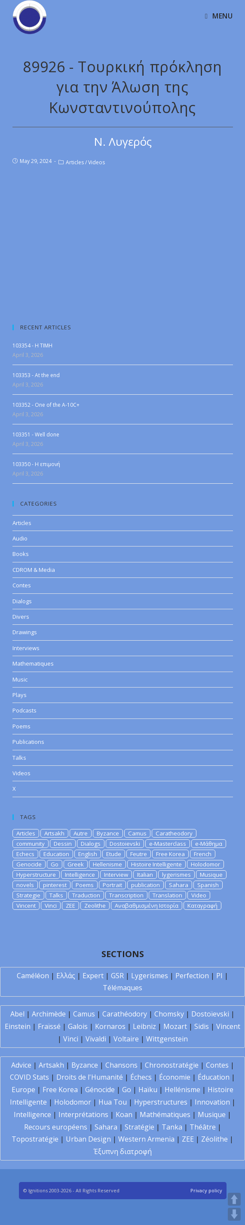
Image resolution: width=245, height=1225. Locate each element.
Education (56, 854)
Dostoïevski (210, 1014)
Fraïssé (49, 1026)
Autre (81, 833)
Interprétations (83, 1114)
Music (20, 679)
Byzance (108, 833)
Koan (124, 1114)
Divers (20, 616)
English (87, 854)
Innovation (212, 1102)
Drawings (24, 632)
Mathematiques (33, 663)
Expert (93, 975)
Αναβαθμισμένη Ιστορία (146, 905)
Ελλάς (65, 975)
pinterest (55, 885)
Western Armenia (146, 1139)
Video (198, 895)
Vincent (26, 905)
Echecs (25, 854)
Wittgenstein (167, 1039)
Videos (96, 162)
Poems (21, 726)
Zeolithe (95, 905)
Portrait (112, 885)
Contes (21, 585)
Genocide (29, 864)
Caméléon (33, 975)
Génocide (100, 1089)
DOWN (234, 1214)
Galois (78, 1026)
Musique (211, 874)
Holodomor (205, 864)
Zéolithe (214, 1139)
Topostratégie (35, 1139)
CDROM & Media (33, 570)
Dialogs (22, 601)
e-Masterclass (167, 843)
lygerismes (176, 874)
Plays (19, 695)
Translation (167, 895)
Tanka (172, 1127)
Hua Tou (112, 1102)
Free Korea (170, 854)
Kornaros (110, 1026)
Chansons (121, 1065)
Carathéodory (124, 1014)
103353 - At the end (36, 375)
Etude (113, 854)
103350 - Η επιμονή (36, 464)
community (30, 843)
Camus (137, 833)
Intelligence (80, 874)
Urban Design (88, 1139)
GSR (117, 975)
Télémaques (122, 987)
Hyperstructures (160, 1102)
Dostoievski (125, 843)
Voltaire (126, 1039)
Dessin (63, 843)
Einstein (18, 1026)
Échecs (141, 1077)
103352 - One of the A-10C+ (46, 404)
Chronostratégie (172, 1065)
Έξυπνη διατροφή (123, 1151)
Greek (75, 864)
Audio (20, 538)
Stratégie (139, 1127)
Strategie (28, 895)
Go (54, 864)
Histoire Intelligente (156, 864)
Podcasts (24, 710)
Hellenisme (107, 864)
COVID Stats (29, 1077)
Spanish (208, 885)
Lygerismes (149, 975)
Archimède (49, 1014)
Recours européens (55, 1127)
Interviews (26, 648)
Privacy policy (206, 1190)
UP (234, 1199)
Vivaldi (96, 1039)
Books (20, 554)
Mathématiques (165, 1114)
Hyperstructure (36, 874)
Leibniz (144, 1026)
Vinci (51, 905)
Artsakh (54, 833)
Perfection (192, 975)
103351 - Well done (35, 434)
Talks (19, 757)
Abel (17, 1014)
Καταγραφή (202, 905)
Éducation (214, 1077)
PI (219, 975)
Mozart (175, 1026)
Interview (116, 874)
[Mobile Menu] (219, 16)
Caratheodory (174, 833)
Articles (75, 162)
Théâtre (203, 1127)
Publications (28, 742)
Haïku (147, 1089)
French (202, 854)
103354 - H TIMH (32, 345)
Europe (23, 1089)
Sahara (178, 885)
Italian (145, 874)
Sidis (201, 1026)
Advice (21, 1065)
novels (25, 885)
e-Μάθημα (208, 843)
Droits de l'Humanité (89, 1077)
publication (145, 885)
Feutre (138, 854)
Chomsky (169, 1014)
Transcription (126, 895)
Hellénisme (182, 1089)
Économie (174, 1077)
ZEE (70, 905)
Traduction (86, 895)
